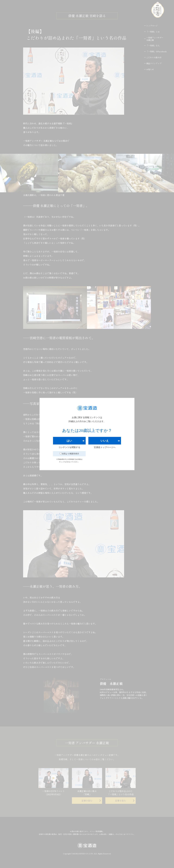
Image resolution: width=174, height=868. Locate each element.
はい (69, 440)
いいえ (105, 440)
